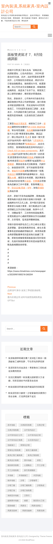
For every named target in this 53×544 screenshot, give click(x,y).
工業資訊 (26, 64)
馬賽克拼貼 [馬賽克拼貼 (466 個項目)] (36, 506)
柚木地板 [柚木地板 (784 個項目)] (11, 480)
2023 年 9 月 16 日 (16, 50)
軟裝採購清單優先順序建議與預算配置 (26, 387)
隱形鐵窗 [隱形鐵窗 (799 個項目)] (11, 506)
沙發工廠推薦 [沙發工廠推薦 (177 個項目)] (26, 485)
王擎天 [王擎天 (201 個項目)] (27, 495)
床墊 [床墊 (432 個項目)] (39, 460)
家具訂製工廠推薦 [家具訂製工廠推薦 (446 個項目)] (15, 455)
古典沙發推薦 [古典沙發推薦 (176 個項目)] (13, 430)
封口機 (10, 154)
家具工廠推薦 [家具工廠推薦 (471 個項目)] (31, 450)
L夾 (28, 137)
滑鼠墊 (22, 161)
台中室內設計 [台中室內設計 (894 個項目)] (29, 430)
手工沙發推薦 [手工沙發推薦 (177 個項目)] (13, 470)
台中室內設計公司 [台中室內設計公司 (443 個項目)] (15, 435)
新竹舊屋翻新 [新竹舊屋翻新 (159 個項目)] (29, 470)
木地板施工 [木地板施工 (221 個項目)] (23, 475)
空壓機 (36, 181)
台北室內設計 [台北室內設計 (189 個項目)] (33, 440)
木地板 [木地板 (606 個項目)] (10, 475)
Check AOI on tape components (22, 150)
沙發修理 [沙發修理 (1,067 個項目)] (33, 480)
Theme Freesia (46, 536)
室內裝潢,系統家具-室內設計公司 (25, 9)
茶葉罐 (30, 157)
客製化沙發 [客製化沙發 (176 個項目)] (25, 445)
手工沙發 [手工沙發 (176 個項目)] (40, 465)
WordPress (30, 540)
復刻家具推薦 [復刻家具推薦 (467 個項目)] (13, 465)
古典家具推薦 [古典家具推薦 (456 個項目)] (26, 425)
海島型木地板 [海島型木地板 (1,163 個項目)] (13, 495)
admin (17, 64)
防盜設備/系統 (18, 188)
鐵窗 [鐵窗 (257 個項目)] (26, 501)
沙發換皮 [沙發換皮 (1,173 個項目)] (40, 485)
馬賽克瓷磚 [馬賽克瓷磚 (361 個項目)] (12, 511)
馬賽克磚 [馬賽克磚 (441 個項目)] (40, 511)
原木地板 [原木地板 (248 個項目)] (11, 425)
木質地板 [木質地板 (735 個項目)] (37, 475)
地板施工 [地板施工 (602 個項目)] (11, 445)
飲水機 (13, 177)
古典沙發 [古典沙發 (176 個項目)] (40, 425)
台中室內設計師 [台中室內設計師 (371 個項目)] (34, 435)
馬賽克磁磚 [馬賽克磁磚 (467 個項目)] (27, 511)
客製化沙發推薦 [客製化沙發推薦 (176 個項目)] (14, 450)
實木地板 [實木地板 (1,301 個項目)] (28, 460)
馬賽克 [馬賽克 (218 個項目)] (23, 506)
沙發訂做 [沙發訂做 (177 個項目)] (11, 490)
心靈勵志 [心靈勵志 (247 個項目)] (28, 465)
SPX (29, 188)
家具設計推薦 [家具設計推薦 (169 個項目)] (13, 460)
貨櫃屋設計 (30, 144)
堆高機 (30, 130)
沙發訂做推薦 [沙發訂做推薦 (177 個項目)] (26, 490)
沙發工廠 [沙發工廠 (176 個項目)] (11, 485)
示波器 (27, 181)
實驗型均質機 (18, 171)
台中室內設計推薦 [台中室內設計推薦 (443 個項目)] (15, 440)
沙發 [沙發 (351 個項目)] (22, 480)
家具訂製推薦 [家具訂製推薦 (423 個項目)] (33, 455)
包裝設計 (11, 174)
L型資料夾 (38, 140)
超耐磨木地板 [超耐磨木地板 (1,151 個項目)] (13, 501)
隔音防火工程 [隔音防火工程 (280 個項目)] (38, 501)
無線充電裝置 (20, 123)
